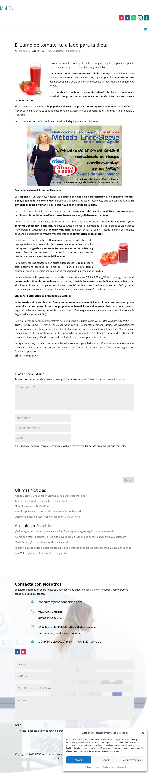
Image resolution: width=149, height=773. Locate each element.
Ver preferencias (132, 759)
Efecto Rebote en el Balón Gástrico (33, 506)
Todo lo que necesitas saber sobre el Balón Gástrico (43, 500)
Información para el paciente (57, 754)
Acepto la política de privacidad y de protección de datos (47, 730)
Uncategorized (56, 50)
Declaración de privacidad (114, 767)
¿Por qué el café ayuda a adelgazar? (49, 542)
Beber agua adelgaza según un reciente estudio (89, 531)
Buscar (128, 480)
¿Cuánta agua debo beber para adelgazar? (37, 531)
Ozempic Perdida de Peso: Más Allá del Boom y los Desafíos (47, 516)
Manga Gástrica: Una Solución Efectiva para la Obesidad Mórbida (50, 495)
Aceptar (79, 759)
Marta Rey (24, 50)
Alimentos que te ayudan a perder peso (36, 547)
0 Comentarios (74, 50)
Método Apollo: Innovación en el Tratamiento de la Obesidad (48, 511)
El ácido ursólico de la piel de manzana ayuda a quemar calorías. (96, 547)
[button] (142, 732)
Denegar (105, 759)
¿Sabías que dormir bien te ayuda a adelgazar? (101, 536)
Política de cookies (93, 767)
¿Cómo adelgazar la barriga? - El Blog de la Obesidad (43, 536)
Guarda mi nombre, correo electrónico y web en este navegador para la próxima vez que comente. (72, 445)
